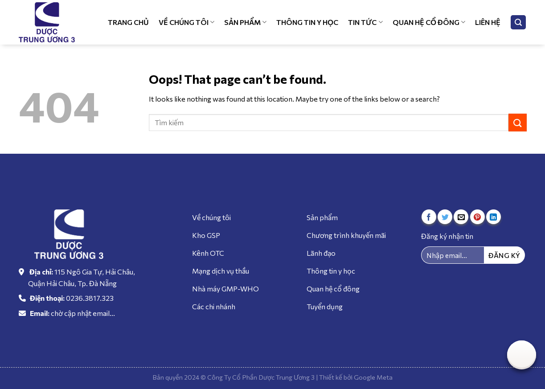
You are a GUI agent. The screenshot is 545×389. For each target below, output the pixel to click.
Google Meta (373, 377)
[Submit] (517, 122)
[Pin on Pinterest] (477, 216)
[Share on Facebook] (429, 216)
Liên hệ (487, 22)
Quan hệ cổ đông (429, 22)
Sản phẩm (245, 22)
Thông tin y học (307, 22)
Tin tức (365, 22)
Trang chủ (128, 22)
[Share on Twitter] (445, 216)
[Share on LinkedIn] (493, 216)
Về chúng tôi (186, 22)
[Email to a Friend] (461, 216)
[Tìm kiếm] (518, 22)
